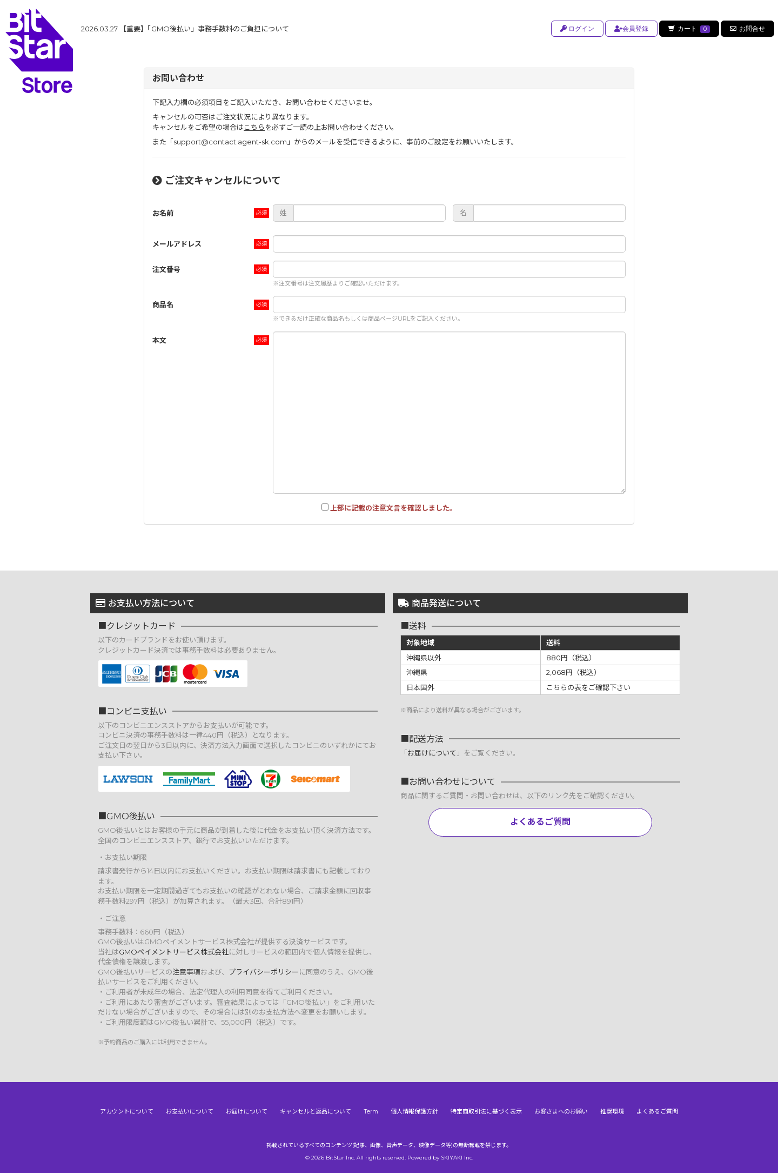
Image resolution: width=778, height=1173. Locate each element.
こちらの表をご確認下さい (588, 687)
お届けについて (432, 752)
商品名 (162, 304)
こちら (254, 127)
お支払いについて (189, 1111)
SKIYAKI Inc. (457, 1157)
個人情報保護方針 (414, 1111)
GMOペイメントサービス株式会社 (174, 951)
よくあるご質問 (540, 822)
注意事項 (186, 971)
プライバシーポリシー (264, 971)
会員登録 (630, 28)
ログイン (576, 28)
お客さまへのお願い (561, 1111)
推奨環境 (612, 1111)
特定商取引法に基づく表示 (486, 1111)
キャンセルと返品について (315, 1111)
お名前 (162, 213)
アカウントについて (126, 1111)
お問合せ (747, 28)
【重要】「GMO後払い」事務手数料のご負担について (185, 28)
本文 (159, 340)
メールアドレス (177, 244)
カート (688, 28)
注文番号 (166, 269)
